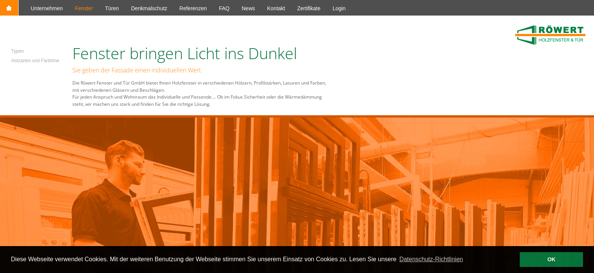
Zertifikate (308, 8)
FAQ (224, 8)
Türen (112, 8)
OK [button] (551, 259)
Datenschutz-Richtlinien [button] (431, 259)
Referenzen (193, 8)
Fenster (84, 8)
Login (339, 8)
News (248, 8)
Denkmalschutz (149, 8)
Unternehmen (47, 8)
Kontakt (276, 8)
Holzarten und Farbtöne (35, 60)
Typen (17, 51)
